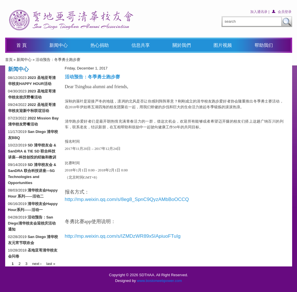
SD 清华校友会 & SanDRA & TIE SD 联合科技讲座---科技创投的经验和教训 (32, 151)
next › (37, 263)
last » (50, 263)
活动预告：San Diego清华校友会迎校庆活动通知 (32, 223)
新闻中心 (24, 59)
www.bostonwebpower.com (159, 281)
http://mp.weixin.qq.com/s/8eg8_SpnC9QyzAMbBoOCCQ (127, 199)
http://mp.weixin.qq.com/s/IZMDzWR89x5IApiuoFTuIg (123, 236)
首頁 (9, 59)
